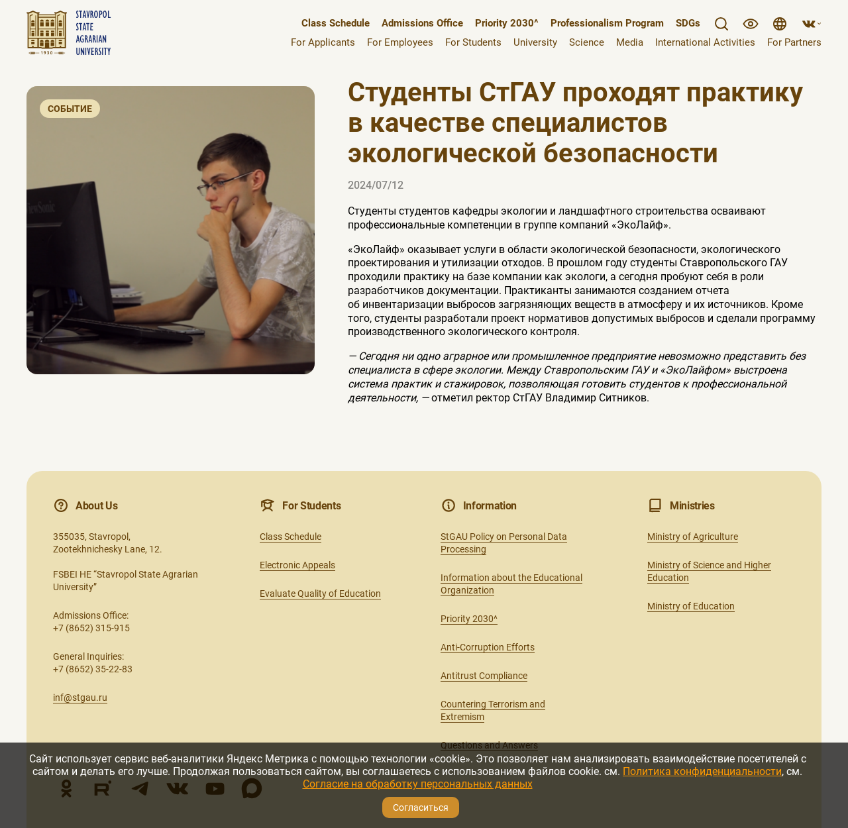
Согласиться (421, 807)
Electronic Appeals (297, 565)
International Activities (705, 42)
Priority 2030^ (507, 23)
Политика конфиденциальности (702, 771)
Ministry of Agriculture (692, 536)
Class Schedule (335, 23)
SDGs (688, 23)
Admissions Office (422, 23)
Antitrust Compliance (484, 675)
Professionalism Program (607, 23)
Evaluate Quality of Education (320, 593)
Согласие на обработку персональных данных (418, 784)
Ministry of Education (691, 606)
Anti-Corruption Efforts (488, 647)
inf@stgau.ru (80, 697)
